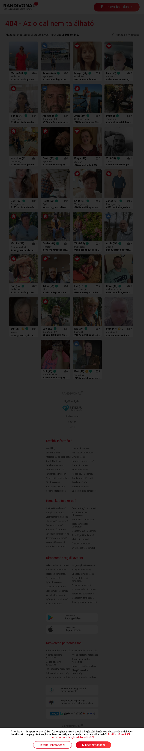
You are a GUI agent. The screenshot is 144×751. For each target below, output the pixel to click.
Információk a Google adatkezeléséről (73, 737)
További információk (119, 734)
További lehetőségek (52, 745)
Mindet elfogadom (93, 745)
